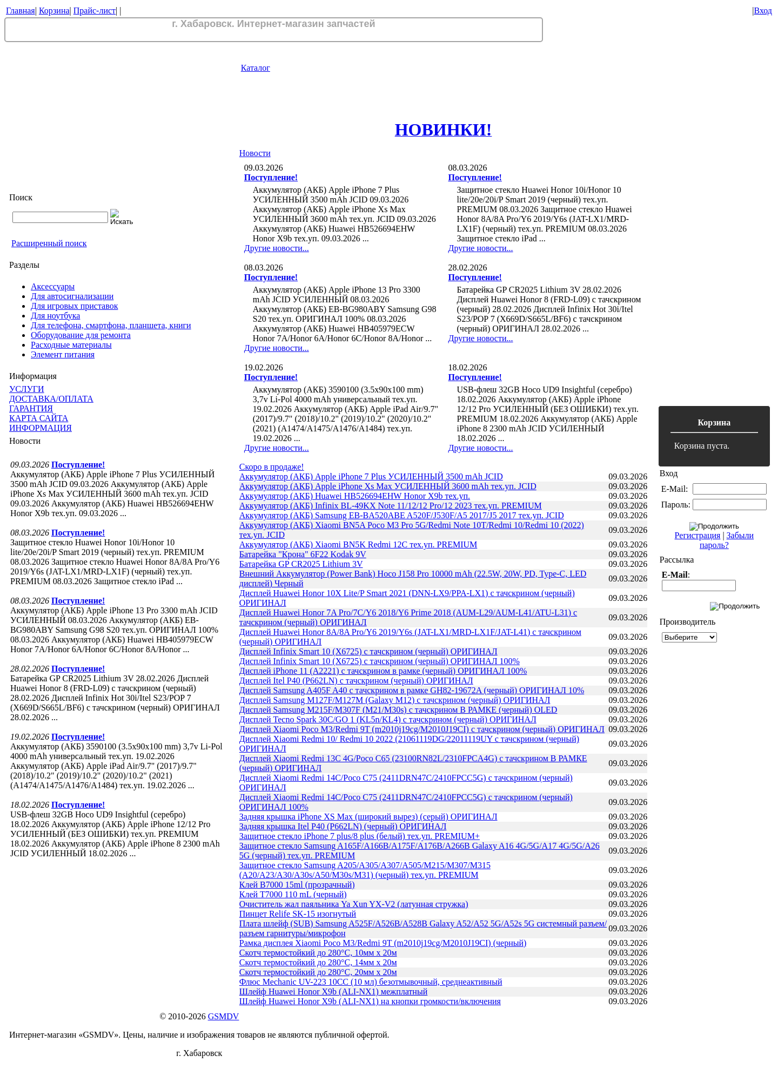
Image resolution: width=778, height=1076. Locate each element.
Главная (20, 10)
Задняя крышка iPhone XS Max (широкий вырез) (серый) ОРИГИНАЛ (368, 816)
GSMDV (223, 1016)
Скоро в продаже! (271, 466)
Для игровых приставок (74, 305)
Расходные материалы (71, 344)
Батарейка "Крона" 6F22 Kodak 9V (302, 554)
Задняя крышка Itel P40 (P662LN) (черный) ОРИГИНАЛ (343, 826)
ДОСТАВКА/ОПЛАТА (51, 398)
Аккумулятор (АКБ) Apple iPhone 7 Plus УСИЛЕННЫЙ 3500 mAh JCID (371, 476)
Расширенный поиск (49, 243)
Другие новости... (276, 248)
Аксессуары (53, 286)
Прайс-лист (94, 10)
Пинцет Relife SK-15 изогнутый (297, 913)
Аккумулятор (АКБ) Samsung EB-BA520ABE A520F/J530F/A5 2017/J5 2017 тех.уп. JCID (401, 515)
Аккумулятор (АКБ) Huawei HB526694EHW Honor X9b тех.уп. (354, 495)
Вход (763, 10)
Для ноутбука (55, 315)
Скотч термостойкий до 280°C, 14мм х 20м (318, 962)
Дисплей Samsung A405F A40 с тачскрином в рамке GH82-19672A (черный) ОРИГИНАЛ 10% (411, 690)
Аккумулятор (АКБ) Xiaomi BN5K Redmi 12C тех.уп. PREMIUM (358, 544)
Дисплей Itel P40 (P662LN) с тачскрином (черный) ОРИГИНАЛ (356, 680)
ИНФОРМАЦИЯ (40, 427)
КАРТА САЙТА (38, 418)
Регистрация (698, 535)
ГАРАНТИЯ (31, 408)
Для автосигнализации (72, 296)
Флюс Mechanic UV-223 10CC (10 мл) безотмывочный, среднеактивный (370, 981)
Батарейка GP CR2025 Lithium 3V (301, 564)
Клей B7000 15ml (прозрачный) (297, 884)
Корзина (54, 10)
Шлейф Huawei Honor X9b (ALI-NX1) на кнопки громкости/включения (370, 1001)
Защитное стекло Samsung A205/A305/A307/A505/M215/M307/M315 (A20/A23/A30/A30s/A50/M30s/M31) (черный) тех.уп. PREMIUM (365, 870)
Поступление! (78, 464)
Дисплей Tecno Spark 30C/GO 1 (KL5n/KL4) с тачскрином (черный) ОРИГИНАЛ (387, 719)
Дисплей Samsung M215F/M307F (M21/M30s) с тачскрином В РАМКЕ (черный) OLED (398, 709)
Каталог (255, 67)
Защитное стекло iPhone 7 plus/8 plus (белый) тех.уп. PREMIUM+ (359, 836)
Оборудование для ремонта (81, 335)
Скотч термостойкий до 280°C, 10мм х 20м (318, 952)
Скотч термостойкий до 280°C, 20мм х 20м (318, 972)
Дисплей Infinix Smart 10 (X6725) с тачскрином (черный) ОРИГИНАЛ (368, 651)
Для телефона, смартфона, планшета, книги (111, 325)
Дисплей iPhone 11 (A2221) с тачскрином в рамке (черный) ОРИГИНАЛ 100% (383, 670)
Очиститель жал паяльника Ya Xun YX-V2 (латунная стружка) (353, 904)
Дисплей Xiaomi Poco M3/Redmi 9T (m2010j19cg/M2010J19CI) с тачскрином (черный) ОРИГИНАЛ (422, 729)
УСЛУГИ (26, 389)
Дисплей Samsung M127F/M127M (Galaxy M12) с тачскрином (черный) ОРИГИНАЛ (395, 700)
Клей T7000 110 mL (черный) (293, 894)
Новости (255, 153)
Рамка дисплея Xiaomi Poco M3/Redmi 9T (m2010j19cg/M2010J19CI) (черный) (383, 943)
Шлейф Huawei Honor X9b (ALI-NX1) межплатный (333, 991)
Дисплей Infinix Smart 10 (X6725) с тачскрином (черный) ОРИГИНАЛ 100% (379, 661)
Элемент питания (63, 354)
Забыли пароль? (727, 540)
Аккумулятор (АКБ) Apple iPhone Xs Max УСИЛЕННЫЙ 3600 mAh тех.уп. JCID (387, 486)
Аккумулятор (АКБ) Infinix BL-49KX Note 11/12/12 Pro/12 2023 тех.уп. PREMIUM (390, 505)
